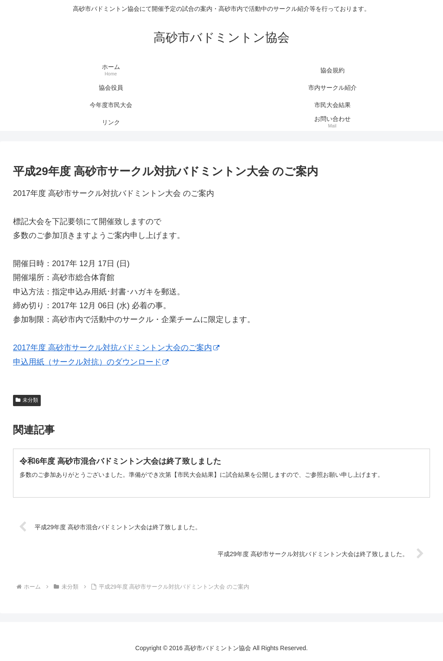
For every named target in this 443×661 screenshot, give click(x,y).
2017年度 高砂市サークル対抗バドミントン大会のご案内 (116, 347)
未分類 (27, 400)
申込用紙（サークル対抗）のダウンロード (91, 362)
